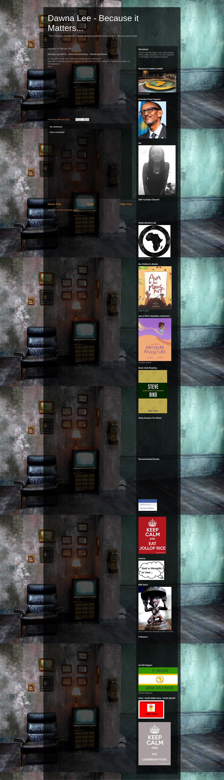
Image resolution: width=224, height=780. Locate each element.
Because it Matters (147, 508)
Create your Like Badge (149, 512)
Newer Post (54, 204)
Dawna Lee (144, 504)
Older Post (126, 204)
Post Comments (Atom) (68, 210)
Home (90, 204)
